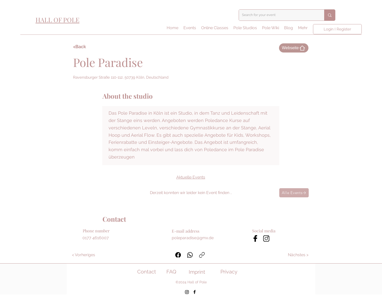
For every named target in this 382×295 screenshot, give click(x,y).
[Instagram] (186, 291)
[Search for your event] (278, 15)
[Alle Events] (294, 192)
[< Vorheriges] (83, 254)
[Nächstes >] (298, 254)
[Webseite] (293, 48)
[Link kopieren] (202, 255)
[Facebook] (178, 255)
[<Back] (87, 46)
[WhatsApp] (190, 255)
